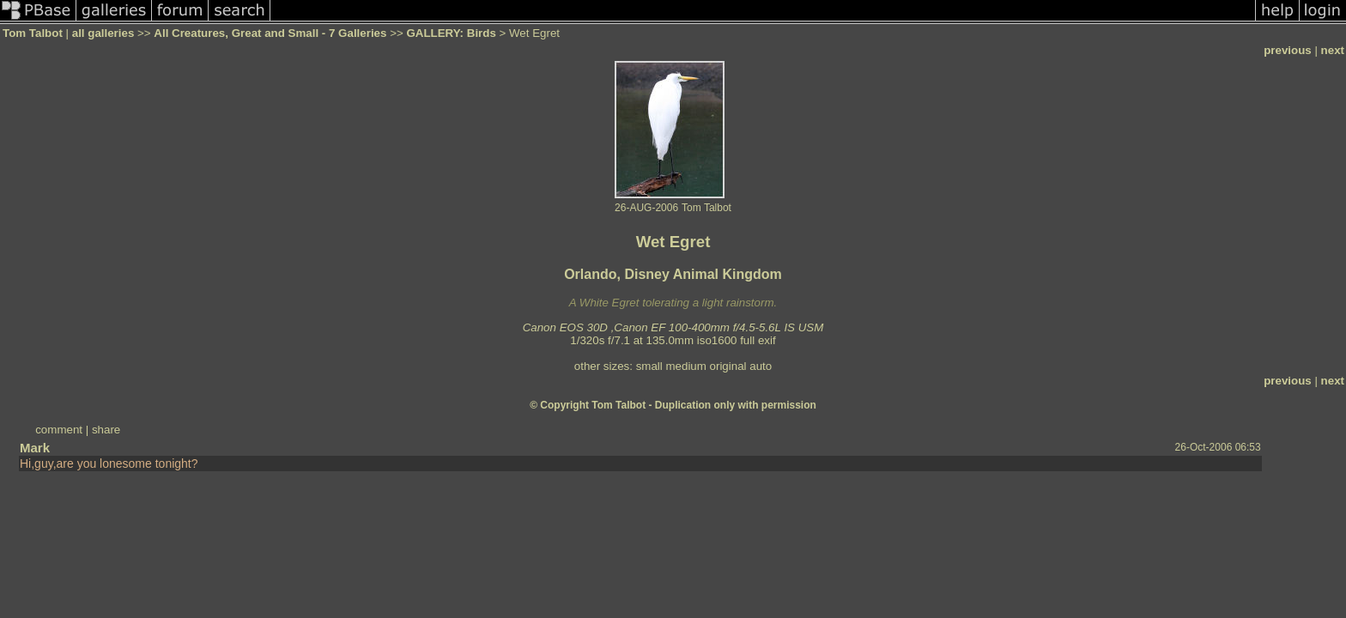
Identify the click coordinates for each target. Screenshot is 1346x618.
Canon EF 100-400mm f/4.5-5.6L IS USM (718, 327)
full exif (757, 340)
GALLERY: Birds (450, 33)
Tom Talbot (33, 33)
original (728, 366)
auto (760, 366)
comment (58, 429)
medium (685, 366)
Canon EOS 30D (565, 327)
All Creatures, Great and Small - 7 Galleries (270, 33)
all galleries (103, 33)
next (1332, 50)
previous (1288, 50)
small (649, 366)
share (106, 429)
